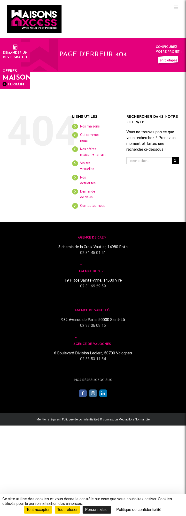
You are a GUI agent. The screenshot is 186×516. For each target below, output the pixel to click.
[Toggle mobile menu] (176, 7)
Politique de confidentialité (80, 419)
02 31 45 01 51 (93, 252)
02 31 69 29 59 (93, 286)
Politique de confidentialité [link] (138, 510)
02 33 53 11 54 (93, 359)
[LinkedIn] (103, 393)
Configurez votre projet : (168, 51)
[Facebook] (83, 393)
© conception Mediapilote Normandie (125, 419)
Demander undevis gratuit (15, 52)
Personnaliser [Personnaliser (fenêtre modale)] (97, 510)
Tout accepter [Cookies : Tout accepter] (38, 510)
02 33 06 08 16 (93, 325)
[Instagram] (93, 393)
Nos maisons (90, 126)
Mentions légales (48, 419)
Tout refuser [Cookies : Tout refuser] (67, 510)
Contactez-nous (92, 206)
